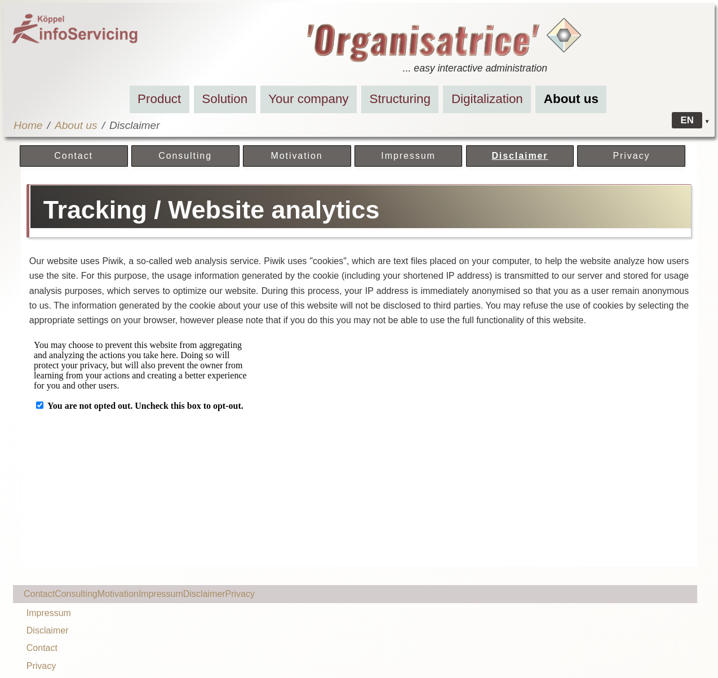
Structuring (400, 99)
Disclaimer (519, 155)
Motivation (296, 155)
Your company (308, 99)
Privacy (631, 155)
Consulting (185, 155)
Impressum (408, 155)
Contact (73, 155)
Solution (224, 99)
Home (28, 125)
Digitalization (487, 99)
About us (571, 99)
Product (159, 99)
